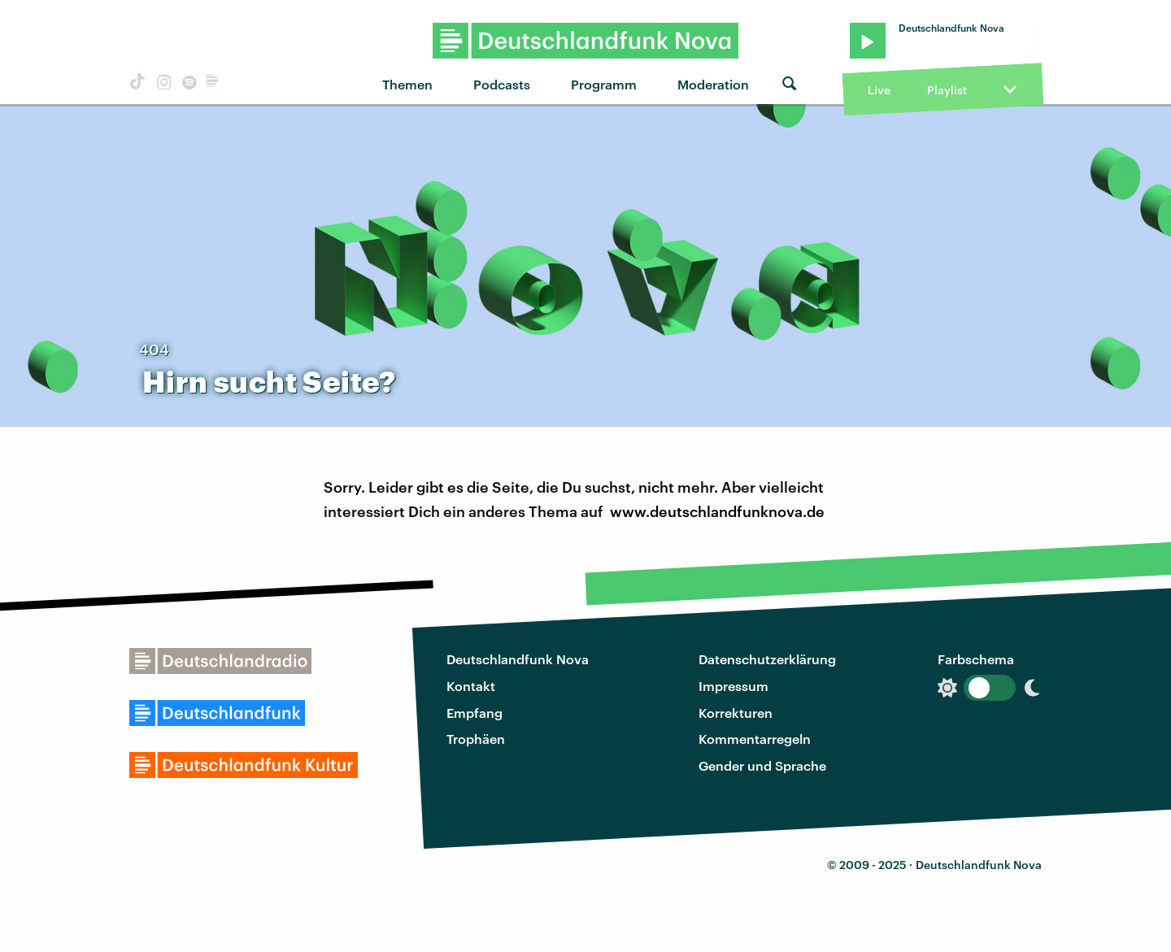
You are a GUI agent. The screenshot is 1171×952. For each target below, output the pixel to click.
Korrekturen (736, 712)
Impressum (733, 685)
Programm (604, 84)
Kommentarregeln (755, 738)
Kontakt (470, 685)
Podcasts (501, 84)
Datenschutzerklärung (767, 659)
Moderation (713, 84)
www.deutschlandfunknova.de (717, 511)
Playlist (947, 90)
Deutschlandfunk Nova (517, 659)
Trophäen (475, 738)
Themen (407, 84)
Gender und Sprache (762, 765)
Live (879, 90)
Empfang (474, 712)
